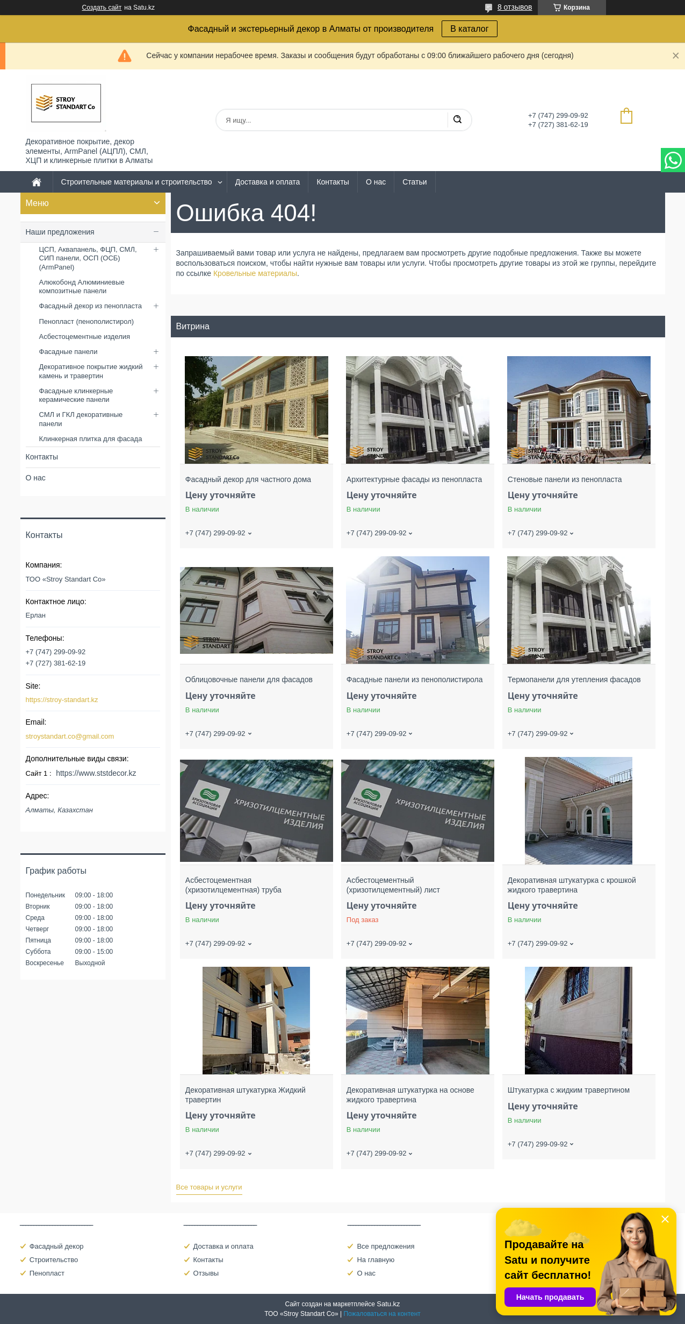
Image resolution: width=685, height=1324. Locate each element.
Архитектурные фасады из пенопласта (414, 479)
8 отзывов (514, 7)
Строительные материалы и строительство (136, 182)
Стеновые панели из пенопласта (565, 479)
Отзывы (206, 1273)
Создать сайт (102, 7)
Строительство (54, 1260)
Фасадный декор (57, 1246)
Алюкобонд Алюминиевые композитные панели (82, 286)
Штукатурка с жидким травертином (569, 1090)
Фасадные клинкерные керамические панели (76, 395)
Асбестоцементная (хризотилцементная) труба (233, 885)
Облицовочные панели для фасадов (249, 679)
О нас (376, 182)
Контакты (332, 182)
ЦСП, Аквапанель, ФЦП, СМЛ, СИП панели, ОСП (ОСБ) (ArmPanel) (88, 258)
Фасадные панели (68, 352)
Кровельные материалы (255, 273)
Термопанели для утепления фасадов (574, 679)
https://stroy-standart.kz (62, 700)
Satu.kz (388, 1304)
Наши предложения (60, 232)
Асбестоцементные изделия (85, 336)
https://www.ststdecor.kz (96, 773)
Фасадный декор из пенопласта (90, 306)
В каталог (469, 28)
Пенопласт (47, 1273)
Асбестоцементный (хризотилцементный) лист (393, 885)
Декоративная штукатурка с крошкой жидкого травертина (572, 885)
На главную (375, 1260)
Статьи (414, 182)
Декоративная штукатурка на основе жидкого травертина (410, 1095)
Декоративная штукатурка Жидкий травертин (245, 1095)
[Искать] (457, 120)
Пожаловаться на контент (381, 1314)
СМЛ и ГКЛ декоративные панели (81, 418)
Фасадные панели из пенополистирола (415, 679)
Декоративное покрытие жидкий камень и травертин (91, 371)
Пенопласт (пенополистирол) (86, 321)
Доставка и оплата (267, 182)
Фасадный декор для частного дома (248, 479)
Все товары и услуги (209, 1187)
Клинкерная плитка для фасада (90, 439)
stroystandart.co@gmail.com (70, 736)
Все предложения (385, 1246)
